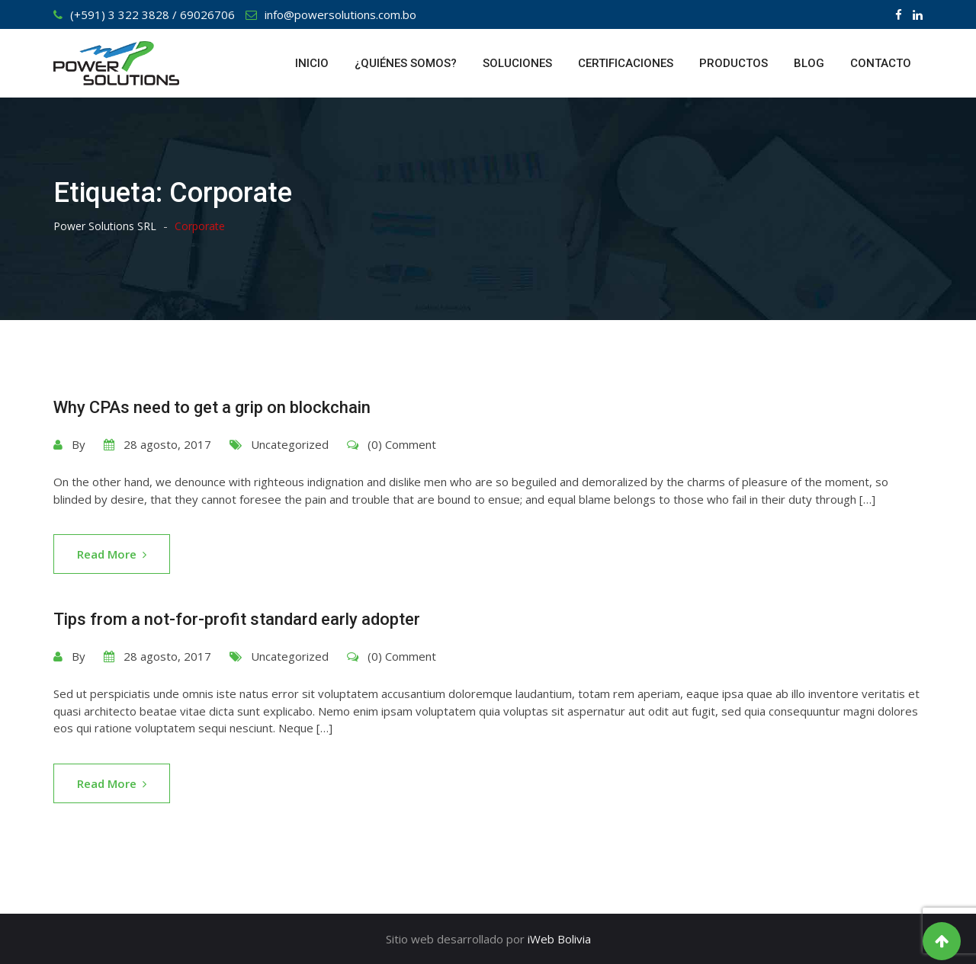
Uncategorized (290, 444)
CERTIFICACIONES (625, 63)
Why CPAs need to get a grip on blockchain (212, 407)
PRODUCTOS (733, 63)
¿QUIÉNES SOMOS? (406, 63)
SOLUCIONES (517, 63)
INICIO (312, 63)
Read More (111, 554)
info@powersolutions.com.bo (340, 14)
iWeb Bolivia (559, 938)
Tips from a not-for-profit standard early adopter (236, 619)
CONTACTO (880, 63)
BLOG (809, 63)
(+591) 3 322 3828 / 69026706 (152, 14)
